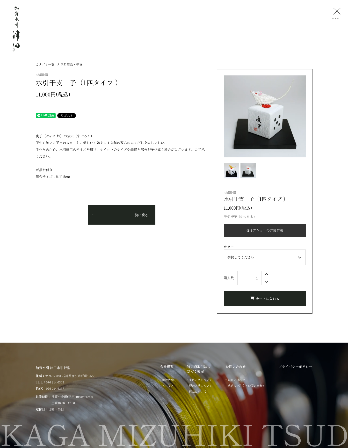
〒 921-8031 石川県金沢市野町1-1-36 (70, 376)
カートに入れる (265, 298)
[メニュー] (336, 13)
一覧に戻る (139, 215)
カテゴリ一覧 (45, 64)
